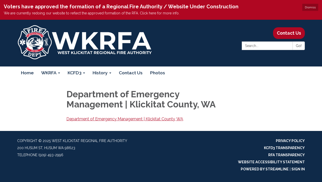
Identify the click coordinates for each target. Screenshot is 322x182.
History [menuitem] (100, 72)
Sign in (298, 169)
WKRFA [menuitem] (49, 72)
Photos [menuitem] (157, 72)
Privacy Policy (290, 141)
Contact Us (289, 33)
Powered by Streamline (265, 169)
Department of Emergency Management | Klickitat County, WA (124, 119)
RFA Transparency (286, 155)
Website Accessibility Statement (271, 162)
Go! (299, 46)
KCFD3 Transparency (284, 148)
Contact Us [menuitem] (131, 72)
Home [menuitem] (27, 72)
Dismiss (310, 7)
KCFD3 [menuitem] (75, 72)
